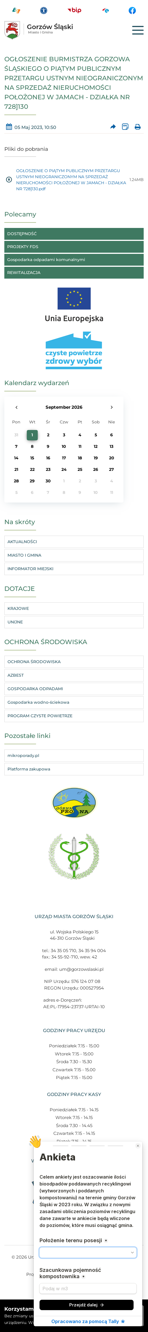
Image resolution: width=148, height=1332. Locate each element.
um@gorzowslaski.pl (81, 969)
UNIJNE (15, 622)
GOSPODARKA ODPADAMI (35, 688)
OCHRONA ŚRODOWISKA (34, 661)
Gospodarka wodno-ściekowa (38, 702)
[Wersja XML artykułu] (125, 127)
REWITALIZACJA (23, 272)
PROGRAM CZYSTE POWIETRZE (40, 715)
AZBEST (16, 675)
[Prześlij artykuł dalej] (113, 127)
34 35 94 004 (92, 950)
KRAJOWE (18, 608)
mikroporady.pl (23, 755)
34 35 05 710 (63, 950)
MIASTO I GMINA (24, 555)
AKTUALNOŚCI (22, 541)
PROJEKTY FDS (22, 246)
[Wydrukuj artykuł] (138, 127)
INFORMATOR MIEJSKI (30, 568)
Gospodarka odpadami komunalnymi (46, 259)
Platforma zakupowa (29, 769)
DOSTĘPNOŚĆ (22, 233)
